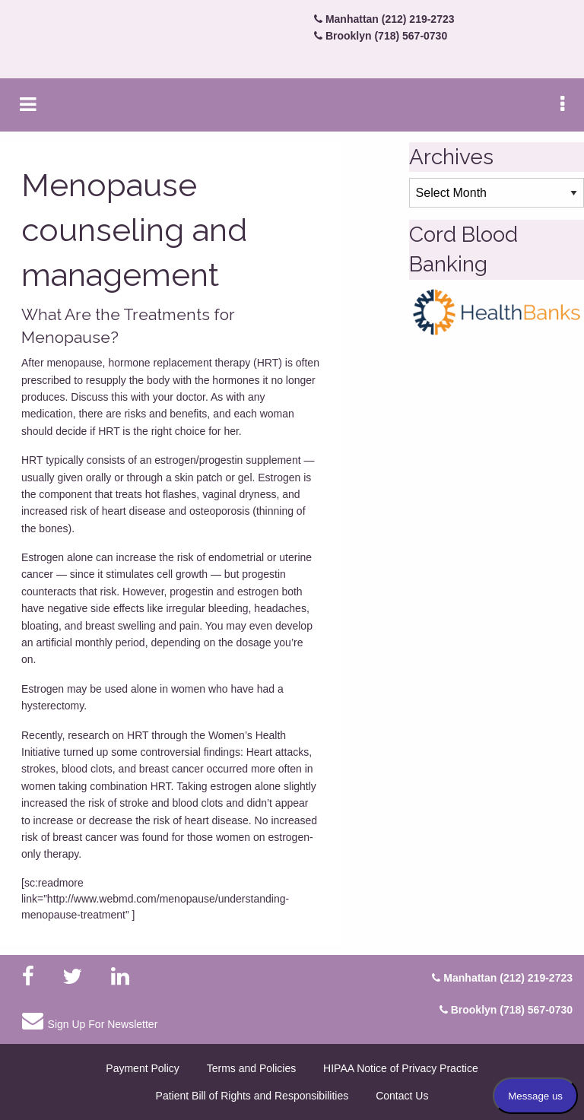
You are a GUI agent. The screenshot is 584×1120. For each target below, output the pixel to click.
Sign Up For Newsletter (89, 1020)
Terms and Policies (252, 1068)
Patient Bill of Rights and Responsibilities (252, 1096)
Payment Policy (142, 1068)
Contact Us (402, 1096)
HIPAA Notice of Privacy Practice (400, 1068)
